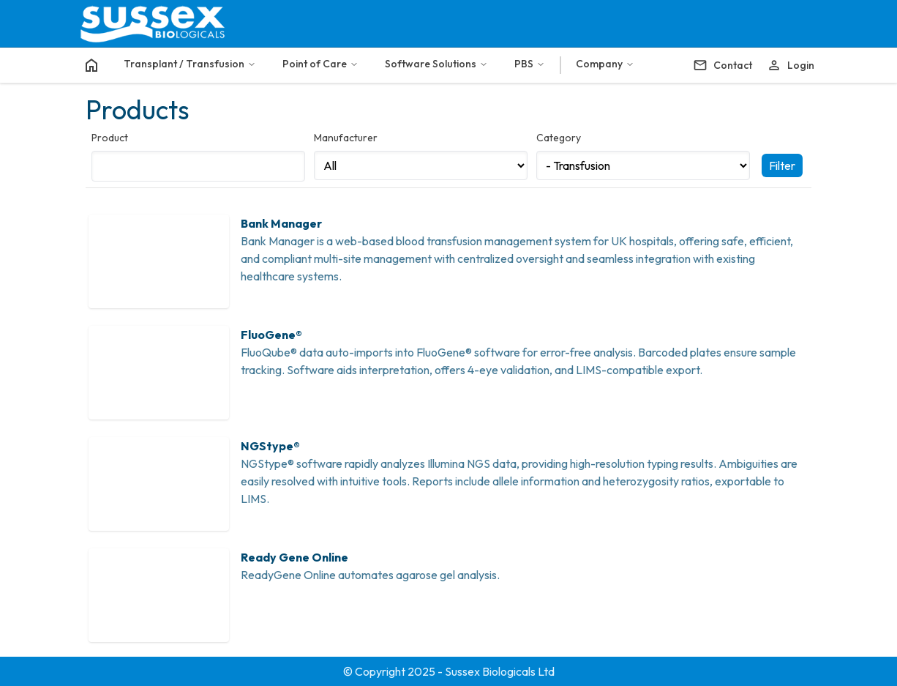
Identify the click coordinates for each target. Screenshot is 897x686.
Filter (782, 165)
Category (558, 137)
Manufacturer (346, 137)
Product (109, 137)
